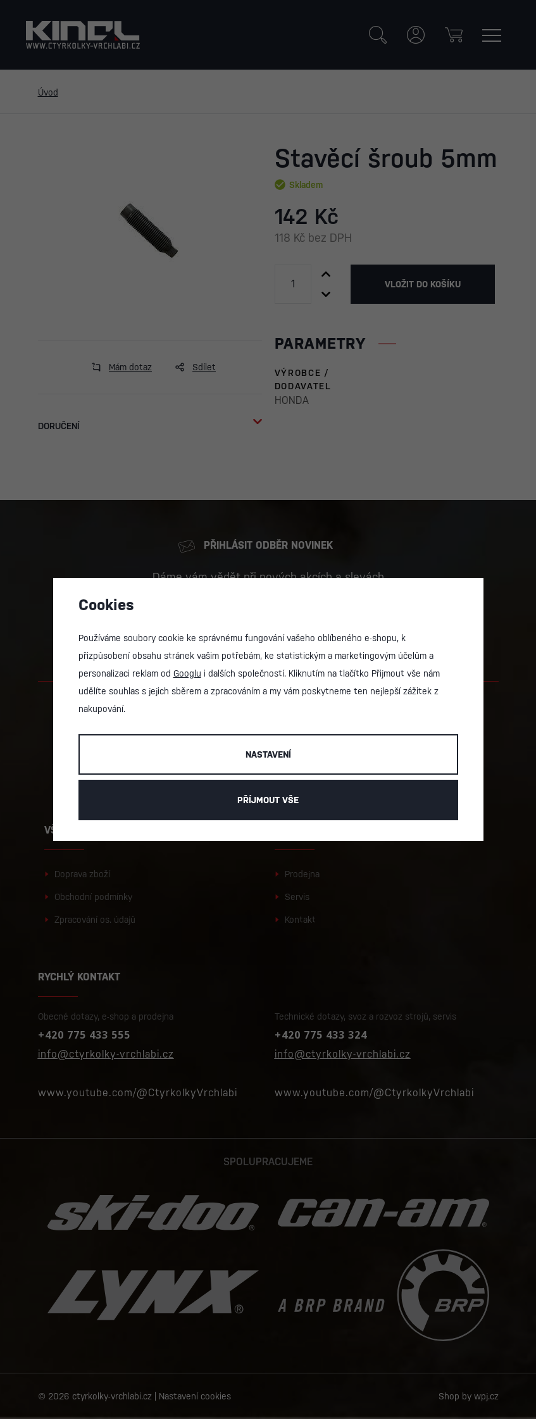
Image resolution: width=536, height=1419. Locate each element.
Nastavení (268, 754)
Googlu (187, 673)
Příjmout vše (268, 800)
